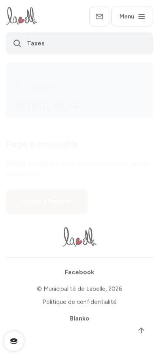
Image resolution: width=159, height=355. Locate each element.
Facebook (79, 273)
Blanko (79, 319)
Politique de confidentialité (79, 303)
